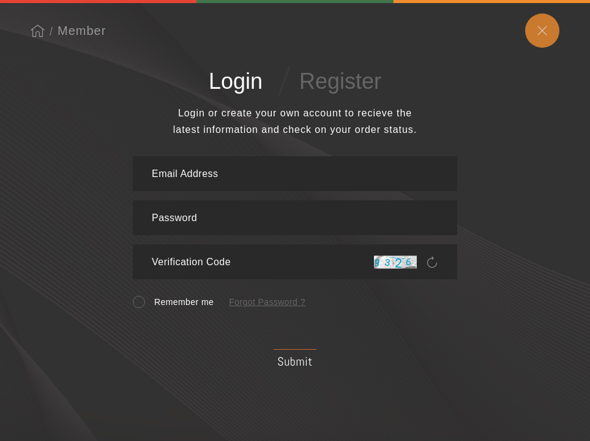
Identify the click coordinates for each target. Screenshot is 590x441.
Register (340, 81)
